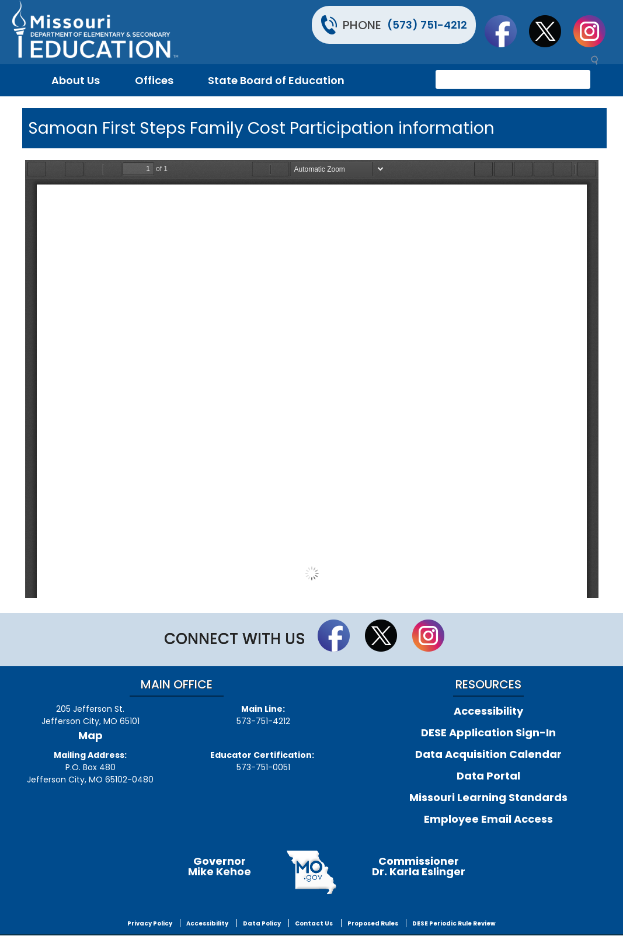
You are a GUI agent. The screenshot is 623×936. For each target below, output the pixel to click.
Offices (154, 80)
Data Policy (262, 923)
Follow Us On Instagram (595, 31)
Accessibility (488, 711)
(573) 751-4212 (427, 25)
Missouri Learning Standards (488, 797)
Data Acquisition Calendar (488, 754)
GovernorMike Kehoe (219, 866)
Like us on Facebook (506, 31)
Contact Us (314, 923)
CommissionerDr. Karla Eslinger (418, 866)
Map (90, 735)
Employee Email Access (488, 819)
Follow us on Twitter (550, 31)
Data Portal (488, 775)
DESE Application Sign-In (488, 732)
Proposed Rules (372, 923)
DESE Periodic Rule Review (454, 923)
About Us (75, 80)
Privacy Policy (149, 923)
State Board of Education (276, 80)
